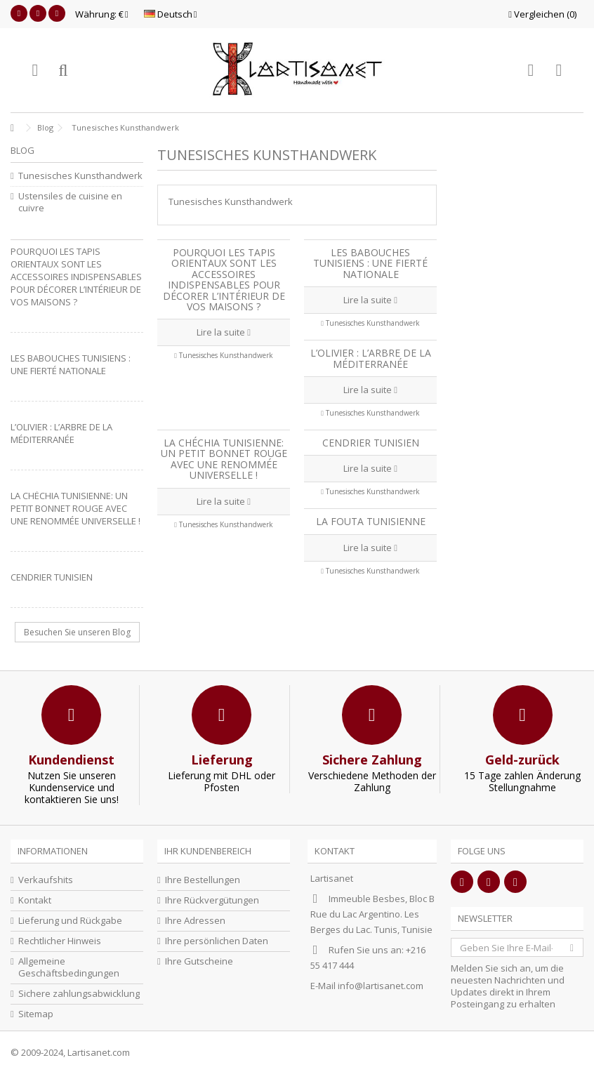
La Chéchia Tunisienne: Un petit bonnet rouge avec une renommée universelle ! (224, 459)
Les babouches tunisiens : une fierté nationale (370, 263)
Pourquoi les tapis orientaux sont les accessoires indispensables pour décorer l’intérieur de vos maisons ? (224, 279)
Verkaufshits (45, 880)
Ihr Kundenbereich (207, 851)
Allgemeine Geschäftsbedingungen (68, 967)
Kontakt (34, 900)
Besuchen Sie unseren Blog (77, 632)
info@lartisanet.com (380, 985)
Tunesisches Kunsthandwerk (226, 355)
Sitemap (35, 1014)
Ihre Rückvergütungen (212, 900)
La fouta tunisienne (370, 521)
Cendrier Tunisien (370, 442)
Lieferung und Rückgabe (70, 921)
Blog (22, 150)
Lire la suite (224, 332)
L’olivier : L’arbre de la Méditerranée (370, 358)
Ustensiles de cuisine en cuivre (70, 202)
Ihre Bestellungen (202, 880)
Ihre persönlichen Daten (216, 941)
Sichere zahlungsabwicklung (79, 994)
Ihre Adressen (195, 921)
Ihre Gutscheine (199, 961)
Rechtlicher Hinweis (59, 941)
